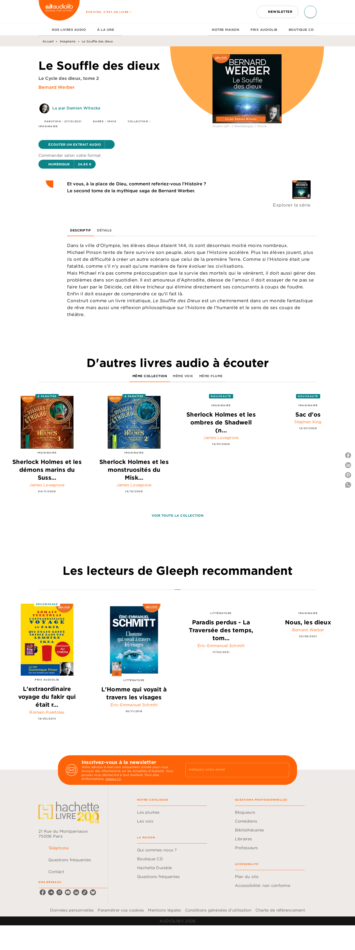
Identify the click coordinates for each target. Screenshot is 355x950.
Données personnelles (72, 910)
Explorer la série (292, 205)
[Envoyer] (283, 770)
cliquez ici (113, 779)
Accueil (47, 41)
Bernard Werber (56, 87)
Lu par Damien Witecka (76, 108)
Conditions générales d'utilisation (218, 910)
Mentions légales (164, 910)
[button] (277, 12)
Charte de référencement (280, 910)
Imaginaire (68, 41)
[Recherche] (310, 12)
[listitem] (42, 892)
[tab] (43, 29)
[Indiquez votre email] (231, 770)
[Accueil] (59, 11)
